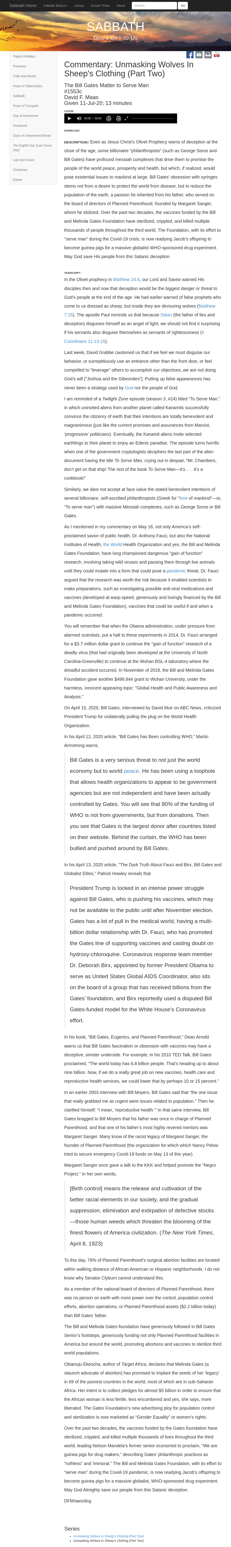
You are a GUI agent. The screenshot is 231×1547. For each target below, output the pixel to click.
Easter (17, 179)
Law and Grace (24, 160)
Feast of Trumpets (26, 106)
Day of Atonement (25, 116)
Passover (19, 66)
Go (183, 5)
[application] (120, 118)
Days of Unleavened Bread (32, 135)
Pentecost (20, 125)
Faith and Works (24, 76)
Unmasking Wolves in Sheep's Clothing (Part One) (108, 1536)
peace (131, 771)
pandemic (176, 570)
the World (112, 544)
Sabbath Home (23, 5)
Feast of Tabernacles (27, 86)
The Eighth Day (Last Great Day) (32, 148)
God (129, 387)
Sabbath (19, 96)
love (184, 498)
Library (79, 5)
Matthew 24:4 (126, 279)
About (121, 5)
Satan (166, 314)
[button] (69, 118)
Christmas (20, 170)
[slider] (152, 118)
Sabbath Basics (55, 5)
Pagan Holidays (24, 56)
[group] (79, 118)
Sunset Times (100, 5)
